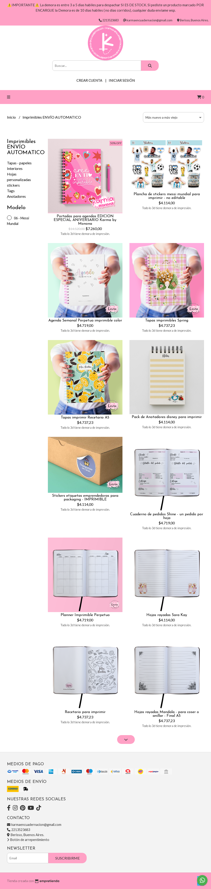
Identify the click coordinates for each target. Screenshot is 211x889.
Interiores (15, 168)
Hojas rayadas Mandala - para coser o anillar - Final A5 (166, 714)
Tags (11, 190)
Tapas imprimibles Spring (166, 320)
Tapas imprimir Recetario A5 (85, 417)
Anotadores (16, 196)
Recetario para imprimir (85, 712)
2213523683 (18, 830)
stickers (13, 185)
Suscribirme (67, 858)
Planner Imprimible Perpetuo (85, 615)
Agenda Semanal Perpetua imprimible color (85, 320)
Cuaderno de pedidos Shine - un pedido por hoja (166, 516)
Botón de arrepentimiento (28, 840)
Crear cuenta (89, 80)
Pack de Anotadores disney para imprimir (167, 417)
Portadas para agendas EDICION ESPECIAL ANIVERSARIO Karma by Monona (85, 220)
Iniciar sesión (122, 80)
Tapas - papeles (19, 163)
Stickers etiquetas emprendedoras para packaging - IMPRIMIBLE (85, 497)
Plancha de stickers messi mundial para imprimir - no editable (167, 196)
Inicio (11, 117)
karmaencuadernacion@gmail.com (34, 825)
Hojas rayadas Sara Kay (166, 615)
